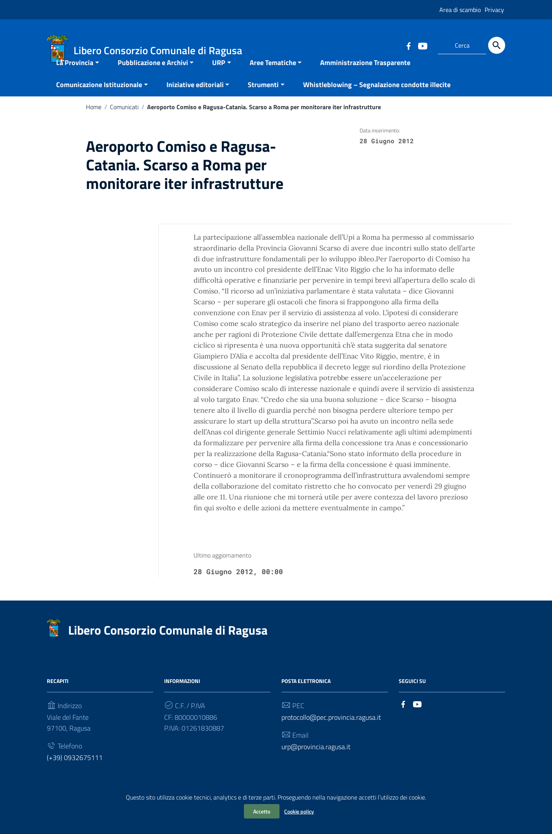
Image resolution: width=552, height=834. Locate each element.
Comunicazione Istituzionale (99, 98)
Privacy (494, 9)
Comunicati (124, 120)
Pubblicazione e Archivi (153, 76)
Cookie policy (299, 811)
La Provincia (74, 76)
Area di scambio (460, 9)
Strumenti (263, 98)
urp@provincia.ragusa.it (315, 760)
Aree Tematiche (273, 76)
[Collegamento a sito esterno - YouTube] (422, 45)
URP (218, 76)
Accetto (261, 811)
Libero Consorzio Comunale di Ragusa (167, 644)
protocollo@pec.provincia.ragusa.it (331, 731)
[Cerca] (496, 45)
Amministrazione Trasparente (365, 76)
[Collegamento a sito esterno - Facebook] (408, 45)
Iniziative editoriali (195, 98)
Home (93, 120)
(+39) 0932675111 (75, 771)
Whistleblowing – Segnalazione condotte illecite (377, 98)
